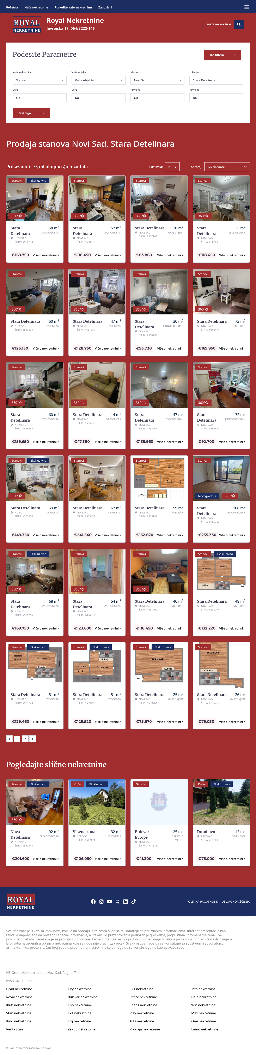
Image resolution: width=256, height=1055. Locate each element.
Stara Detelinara (204, 79)
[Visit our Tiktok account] (133, 900)
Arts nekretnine (142, 1020)
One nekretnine (203, 1020)
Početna (12, 7)
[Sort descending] (176, 166)
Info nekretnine (203, 988)
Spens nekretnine (143, 1004)
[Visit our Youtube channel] (109, 900)
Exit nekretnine (79, 1012)
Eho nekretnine (80, 1004)
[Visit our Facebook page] (93, 900)
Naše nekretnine (36, 7)
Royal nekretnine (19, 996)
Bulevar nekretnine (83, 996)
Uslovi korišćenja (236, 900)
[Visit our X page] (117, 900)
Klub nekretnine (18, 1004)
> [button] (32, 738)
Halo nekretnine (204, 996)
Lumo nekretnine (204, 1028)
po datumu (216, 166)
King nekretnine (18, 1020)
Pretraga (31, 112)
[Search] (239, 24)
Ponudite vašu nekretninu (73, 7)
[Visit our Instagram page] (101, 900)
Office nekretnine (143, 996)
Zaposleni (105, 7)
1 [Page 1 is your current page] (17, 738)
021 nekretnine (141, 988)
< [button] (9, 738)
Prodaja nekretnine (145, 1028)
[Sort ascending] (169, 166)
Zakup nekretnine (82, 1028)
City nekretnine (80, 988)
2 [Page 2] (25, 738)
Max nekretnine (203, 1012)
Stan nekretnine (18, 1012)
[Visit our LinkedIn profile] (125, 900)
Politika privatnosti (202, 900)
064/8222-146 (83, 28)
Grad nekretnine (19, 988)
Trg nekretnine (79, 1020)
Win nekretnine (203, 1004)
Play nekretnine (142, 1012)
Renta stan (14, 1028)
